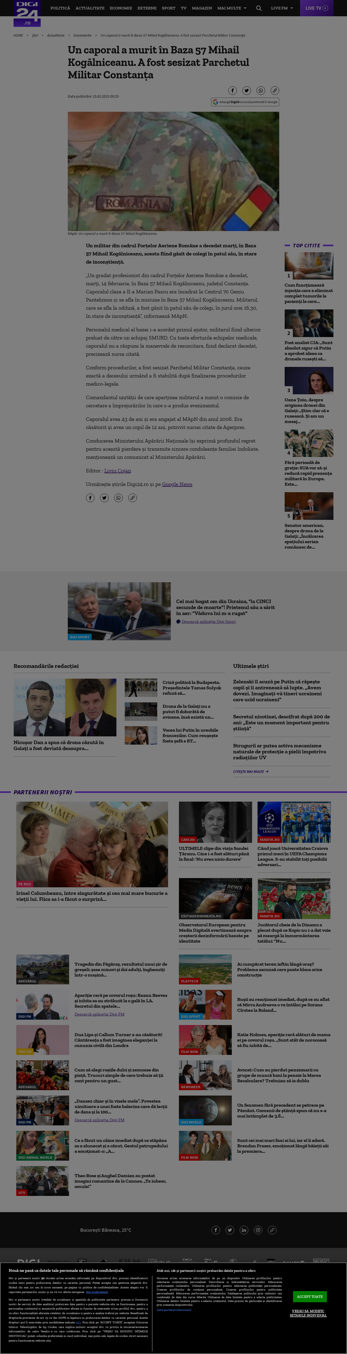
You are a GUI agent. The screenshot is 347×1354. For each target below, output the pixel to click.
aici (78, 1322)
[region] (173, 1308)
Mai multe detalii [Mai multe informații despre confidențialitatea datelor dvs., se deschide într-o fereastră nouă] (97, 1292)
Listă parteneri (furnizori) (174, 1310)
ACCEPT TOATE (310, 1297)
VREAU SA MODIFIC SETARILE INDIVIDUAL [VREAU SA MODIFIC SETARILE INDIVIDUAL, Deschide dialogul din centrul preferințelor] (308, 1313)
